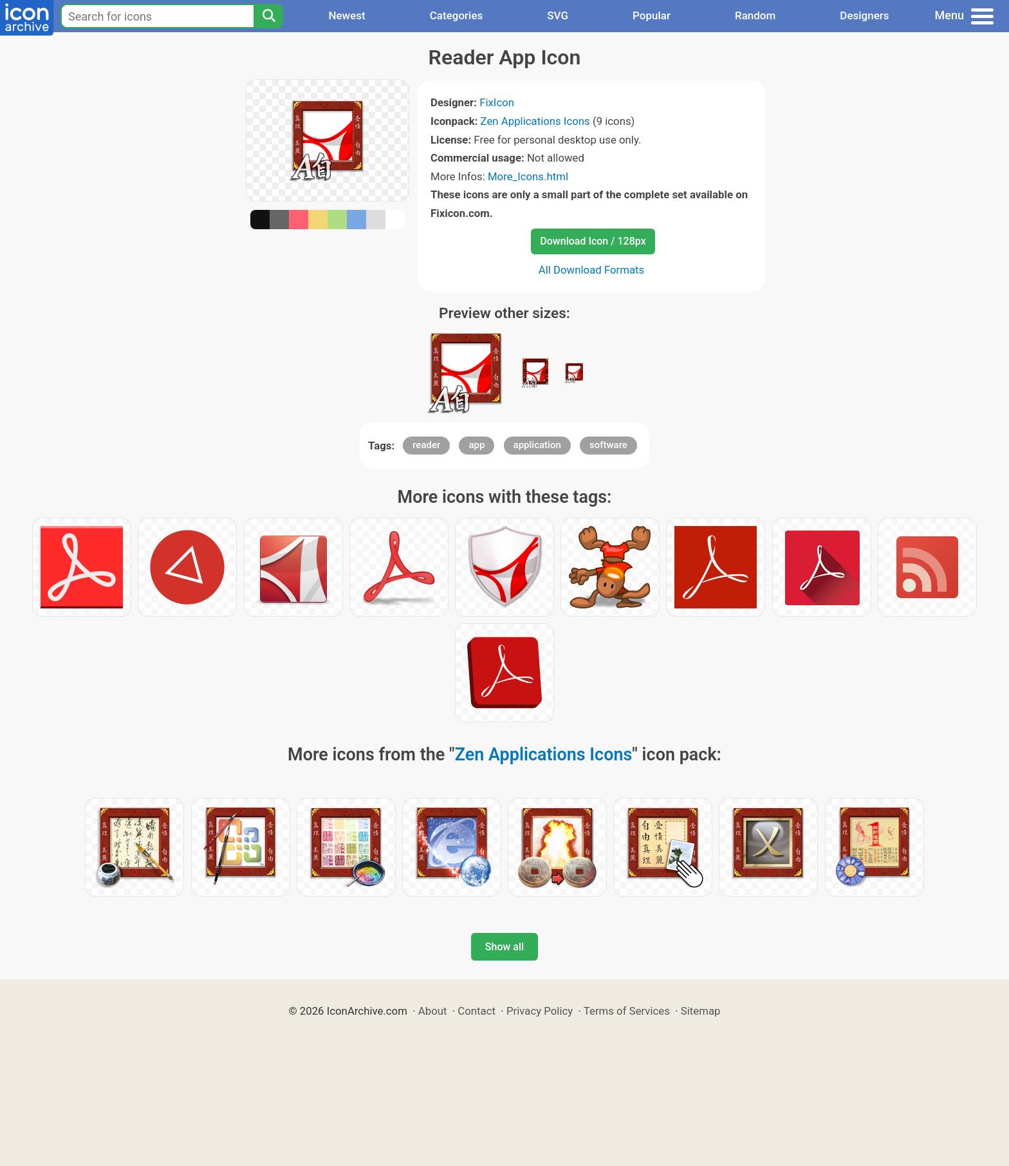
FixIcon (496, 102)
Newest (346, 15)
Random (755, 15)
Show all (504, 947)
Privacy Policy (539, 1010)
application (537, 445)
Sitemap (701, 1010)
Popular (652, 15)
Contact (476, 1010)
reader (426, 445)
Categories (456, 15)
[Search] (268, 16)
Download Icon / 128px (592, 241)
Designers (864, 15)
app (476, 445)
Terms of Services (627, 1010)
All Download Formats (592, 269)
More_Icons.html (528, 176)
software (608, 445)
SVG (557, 15)
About (432, 1010)
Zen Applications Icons (535, 121)
